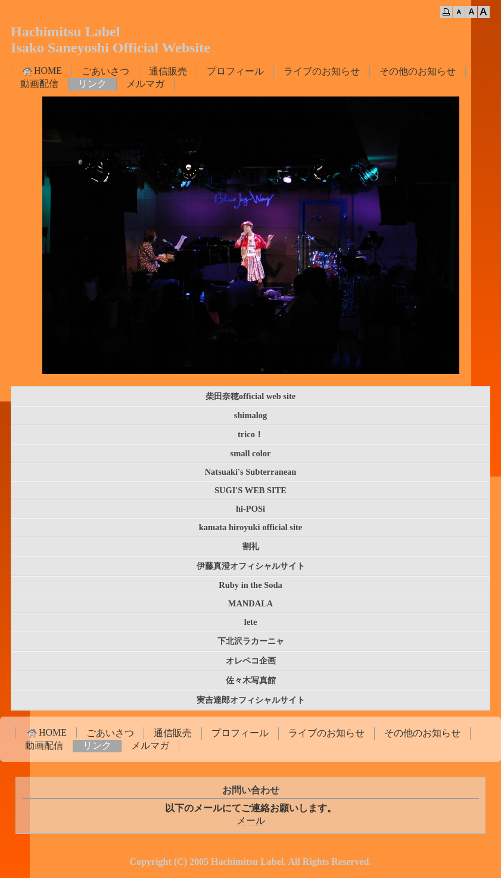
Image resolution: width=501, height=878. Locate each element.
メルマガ (145, 84)
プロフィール (235, 71)
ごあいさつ (105, 71)
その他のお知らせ (417, 71)
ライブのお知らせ (322, 71)
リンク (92, 84)
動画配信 (39, 84)
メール (251, 820)
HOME (41, 71)
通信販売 (168, 71)
